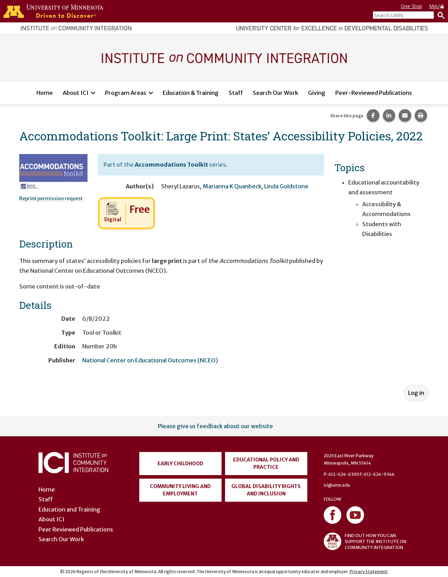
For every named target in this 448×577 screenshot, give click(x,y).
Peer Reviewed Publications (75, 529)
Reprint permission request (51, 198)
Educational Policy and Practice (266, 463)
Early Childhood (180, 463)
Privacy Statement (369, 571)
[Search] (439, 15)
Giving (317, 92)
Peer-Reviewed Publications (373, 92)
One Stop (411, 6)
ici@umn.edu (337, 485)
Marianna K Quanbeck (232, 186)
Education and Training (69, 509)
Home (44, 92)
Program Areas (125, 92)
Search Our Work (275, 92)
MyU (436, 6)
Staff (236, 92)
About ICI (76, 92)
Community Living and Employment (180, 490)
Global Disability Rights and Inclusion (266, 490)
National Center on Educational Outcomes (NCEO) (150, 360)
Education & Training (191, 92)
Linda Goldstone (286, 186)
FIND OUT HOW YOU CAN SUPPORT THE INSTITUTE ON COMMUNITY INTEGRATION (365, 541)
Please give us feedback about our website (215, 426)
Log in (416, 392)
